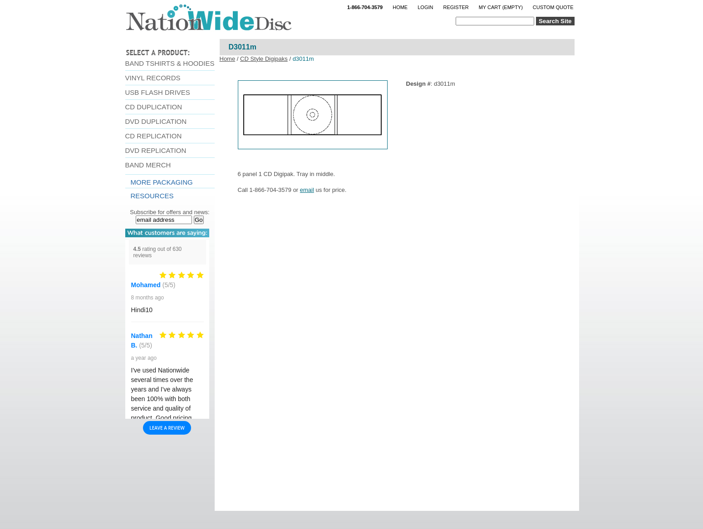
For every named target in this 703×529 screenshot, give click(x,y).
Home (400, 7)
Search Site (555, 21)
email (307, 189)
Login (425, 7)
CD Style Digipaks (264, 58)
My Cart (501, 7)
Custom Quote (553, 7)
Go (199, 219)
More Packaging (162, 182)
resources (152, 196)
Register (455, 7)
